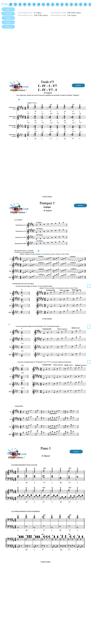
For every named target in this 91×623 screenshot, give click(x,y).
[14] (71, 4)
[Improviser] (8, 14)
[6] (34, 4)
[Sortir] (8, 5)
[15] (76, 4)
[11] (57, 4)
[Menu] (8, 9)
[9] (48, 4)
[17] (85, 4)
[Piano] (8, 27)
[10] (53, 4)
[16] (81, 4)
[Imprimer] (78, 85)
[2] (15, 4)
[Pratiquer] (8, 22)
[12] (62, 4)
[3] (20, 4)
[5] (29, 4)
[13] (67, 4)
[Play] (19, 99)
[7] (39, 4)
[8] (43, 4)
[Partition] (8, 18)
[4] (25, 4)
